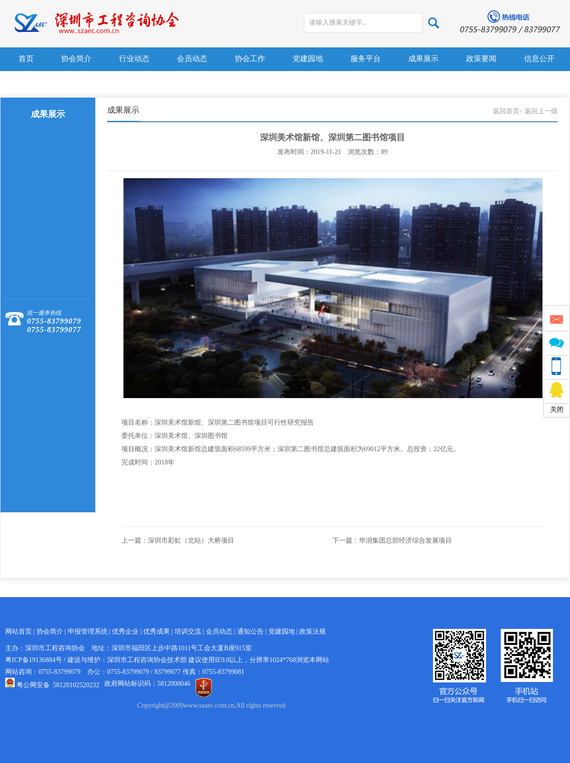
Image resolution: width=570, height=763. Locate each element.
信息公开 (539, 58)
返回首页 (506, 111)
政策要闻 (481, 58)
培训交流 (188, 631)
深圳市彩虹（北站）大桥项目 (191, 540)
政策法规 (312, 631)
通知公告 (250, 631)
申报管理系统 (88, 631)
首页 (26, 58)
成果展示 (423, 58)
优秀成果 (156, 631)
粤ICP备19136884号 (33, 659)
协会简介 (76, 58)
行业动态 (134, 58)
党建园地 (308, 58)
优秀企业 (125, 631)
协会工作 (250, 58)
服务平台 (365, 58)
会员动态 (192, 58)
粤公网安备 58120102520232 (58, 685)
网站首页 (18, 631)
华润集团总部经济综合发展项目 (405, 540)
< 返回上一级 (538, 111)
